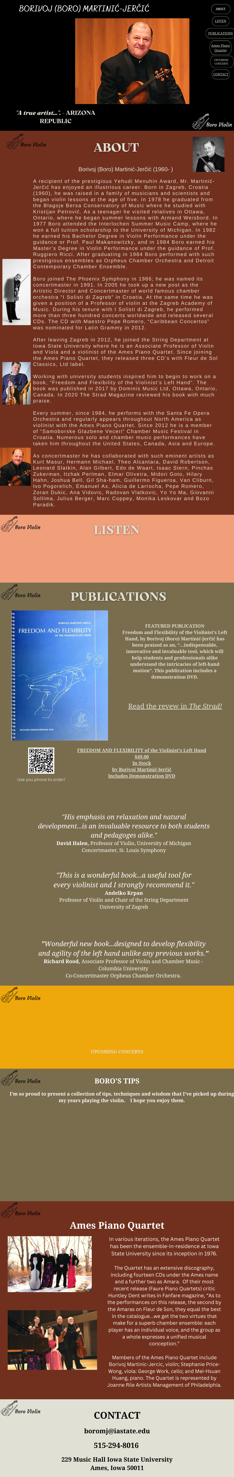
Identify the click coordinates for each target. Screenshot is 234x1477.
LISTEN (220, 21)
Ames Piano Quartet (220, 48)
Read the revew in (158, 706)
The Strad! (205, 706)
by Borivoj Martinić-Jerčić (141, 769)
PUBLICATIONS (220, 33)
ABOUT (220, 9)
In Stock (141, 763)
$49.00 (142, 757)
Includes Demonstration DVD (142, 776)
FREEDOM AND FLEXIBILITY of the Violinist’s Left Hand (141, 750)
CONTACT (220, 74)
